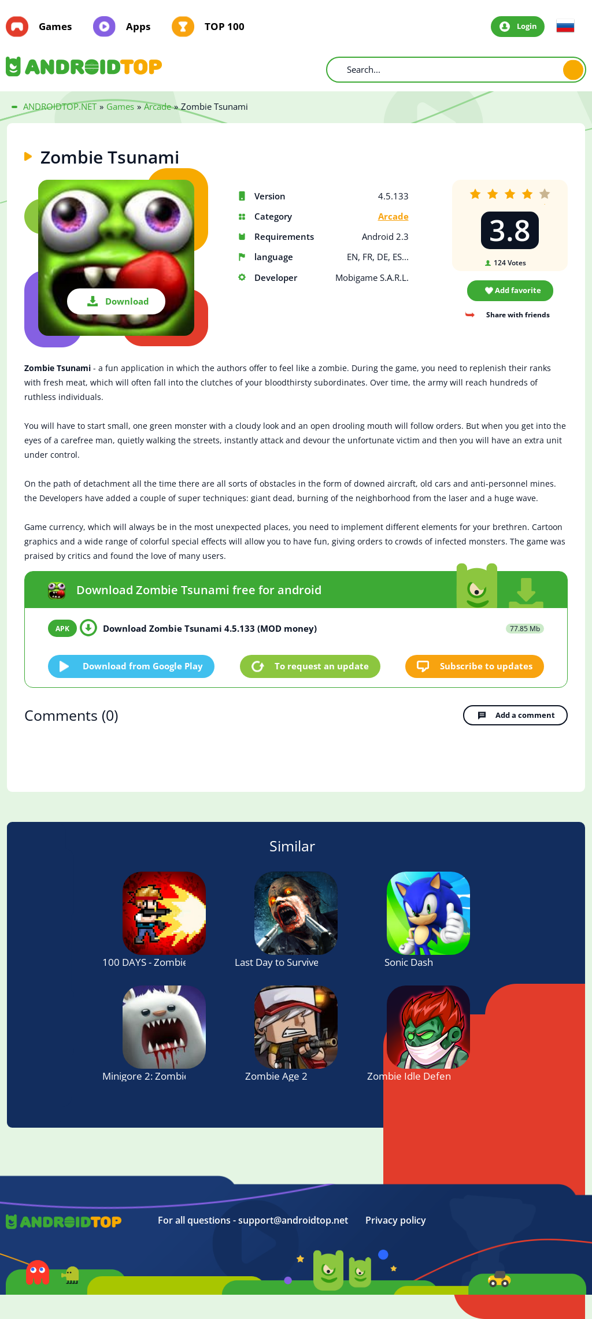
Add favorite (518, 290)
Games (55, 26)
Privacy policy (395, 1220)
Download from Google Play (143, 666)
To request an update (322, 666)
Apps (138, 26)
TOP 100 (225, 26)
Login (527, 26)
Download (127, 301)
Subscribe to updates (486, 666)
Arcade (393, 216)
